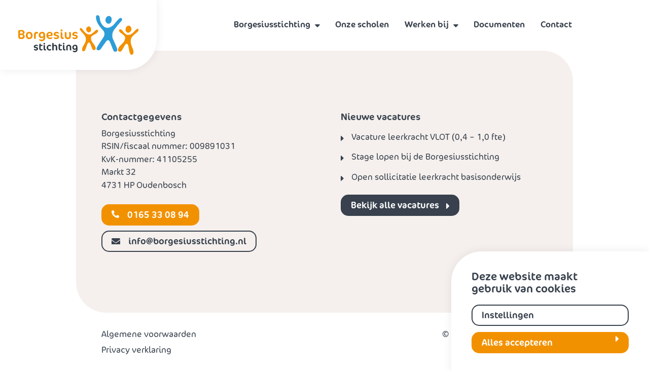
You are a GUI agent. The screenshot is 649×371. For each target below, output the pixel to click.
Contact (556, 24)
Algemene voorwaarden (148, 334)
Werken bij (427, 24)
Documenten (499, 24)
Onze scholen (362, 24)
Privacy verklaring (136, 349)
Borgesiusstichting (272, 24)
